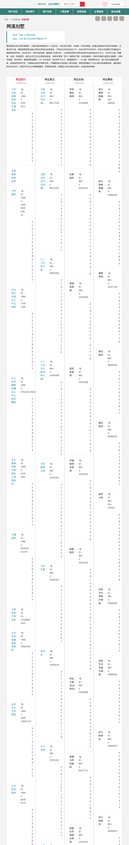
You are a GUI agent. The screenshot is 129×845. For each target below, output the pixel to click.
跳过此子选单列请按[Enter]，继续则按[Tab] (91, 18)
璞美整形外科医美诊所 (22, 614)
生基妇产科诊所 (19, 325)
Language (116, 4)
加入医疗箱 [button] (121, 18)
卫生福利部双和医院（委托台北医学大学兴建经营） (23, 670)
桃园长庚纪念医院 (20, 453)
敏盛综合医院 (18, 506)
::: (35, 4)
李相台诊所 (17, 361)
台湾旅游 (15, 20)
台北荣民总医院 (19, 243)
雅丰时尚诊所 (18, 552)
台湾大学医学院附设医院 (23, 270)
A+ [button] (103, 18)
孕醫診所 (15, 296)
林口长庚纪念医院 (20, 401)
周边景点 (50, 79)
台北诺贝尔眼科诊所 (21, 256)
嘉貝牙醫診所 (18, 601)
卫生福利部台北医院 (21, 653)
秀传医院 (15, 375)
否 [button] (86, 789)
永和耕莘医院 (18, 309)
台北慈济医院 (18, 217)
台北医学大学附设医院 (22, 230)
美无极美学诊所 (19, 427)
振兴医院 (15, 440)
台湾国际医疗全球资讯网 (13, 5)
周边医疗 (21, 79)
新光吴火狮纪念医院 (21, 561)
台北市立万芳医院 (20, 204)
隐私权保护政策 (99, 811)
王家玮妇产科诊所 (20, 178)
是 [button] (75, 789)
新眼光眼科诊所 (19, 574)
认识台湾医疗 (54, 4)
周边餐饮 (108, 79)
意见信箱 (98, 4)
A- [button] (97, 18)
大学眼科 (15, 112)
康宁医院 (15, 493)
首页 (6, 20)
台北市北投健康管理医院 (23, 191)
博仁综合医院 (18, 519)
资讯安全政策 (98, 816)
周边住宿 (79, 79)
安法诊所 (15, 335)
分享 (115, 18)
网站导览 (42, 4)
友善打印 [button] (109, 18)
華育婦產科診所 (19, 529)
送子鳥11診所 (18, 467)
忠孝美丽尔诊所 (19, 388)
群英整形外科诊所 (20, 587)
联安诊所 (15, 709)
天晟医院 (15, 164)
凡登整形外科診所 (20, 102)
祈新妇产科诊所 (19, 414)
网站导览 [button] (65, 799)
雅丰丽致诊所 (18, 542)
